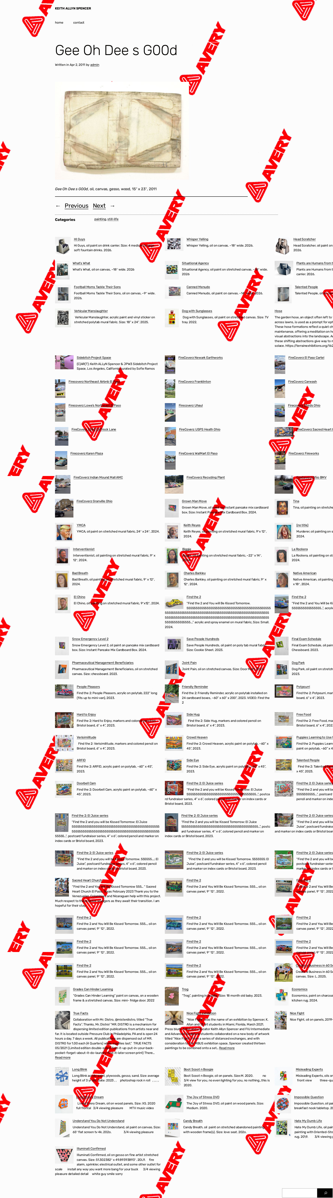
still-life (112, 219)
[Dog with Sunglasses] (172, 319)
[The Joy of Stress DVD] (174, 1104)
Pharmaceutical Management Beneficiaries (103, 663)
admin (94, 65)
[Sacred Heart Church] (62, 888)
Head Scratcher (304, 239)
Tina (296, 501)
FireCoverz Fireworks (304, 453)
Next (99, 205)
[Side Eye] (174, 766)
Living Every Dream (90, 1097)
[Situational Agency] (172, 271)
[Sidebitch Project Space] (64, 363)
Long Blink (79, 1069)
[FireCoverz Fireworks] (280, 461)
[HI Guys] (63, 247)
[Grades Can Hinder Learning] (62, 997)
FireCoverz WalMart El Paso (198, 453)
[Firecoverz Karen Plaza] (61, 461)
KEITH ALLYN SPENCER (73, 8)
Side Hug (193, 714)
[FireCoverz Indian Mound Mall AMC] (62, 485)
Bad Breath (80, 573)
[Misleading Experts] (284, 1077)
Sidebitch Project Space (94, 357)
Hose (278, 311)
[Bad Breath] (62, 581)
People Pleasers (88, 687)
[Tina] (282, 509)
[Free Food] (284, 719)
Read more (63, 1057)
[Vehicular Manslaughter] (63, 319)
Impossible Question (309, 1097)
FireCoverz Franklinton (194, 381)
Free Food (303, 714)
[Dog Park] (282, 670)
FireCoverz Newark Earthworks (200, 357)
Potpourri (303, 687)
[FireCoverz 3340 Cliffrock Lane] (61, 437)
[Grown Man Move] (172, 509)
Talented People (306, 287)
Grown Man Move (194, 501)
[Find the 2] (174, 602)
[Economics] (282, 997)
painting (100, 219)
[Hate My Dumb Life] (283, 1129)
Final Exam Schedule (306, 639)
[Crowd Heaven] (174, 743)
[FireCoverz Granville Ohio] (64, 509)
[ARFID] (64, 766)
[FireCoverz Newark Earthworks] (170, 365)
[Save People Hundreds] (174, 645)
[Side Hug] (174, 720)
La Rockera (300, 549)
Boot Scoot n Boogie (198, 1069)
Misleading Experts (309, 1069)
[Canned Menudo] (174, 292)
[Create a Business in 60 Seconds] (284, 973)
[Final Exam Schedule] (282, 647)
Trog (185, 989)
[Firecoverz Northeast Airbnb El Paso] (60, 389)
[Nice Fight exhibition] (174, 1018)
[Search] (326, 1193)
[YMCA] (64, 533)
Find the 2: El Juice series (205, 783)
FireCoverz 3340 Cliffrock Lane (94, 429)
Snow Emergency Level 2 (90, 639)
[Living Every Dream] (64, 1105)
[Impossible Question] (283, 1105)
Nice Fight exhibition (201, 1013)
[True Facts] (62, 1021)
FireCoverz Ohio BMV (311, 477)
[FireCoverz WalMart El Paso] (170, 461)
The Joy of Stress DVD (203, 1097)
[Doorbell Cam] (64, 790)
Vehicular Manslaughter (91, 311)
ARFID (81, 760)
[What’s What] (62, 271)
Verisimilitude (86, 737)
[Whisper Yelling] (174, 244)
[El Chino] (63, 605)
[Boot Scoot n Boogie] (173, 1077)
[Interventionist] (62, 557)
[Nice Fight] (281, 1021)
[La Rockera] (282, 557)
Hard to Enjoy (86, 714)
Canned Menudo (198, 287)
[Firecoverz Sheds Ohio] (280, 413)
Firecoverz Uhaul (191, 405)
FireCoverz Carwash (302, 381)
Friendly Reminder (195, 687)
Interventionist (84, 549)
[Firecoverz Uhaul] (170, 413)
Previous (76, 205)
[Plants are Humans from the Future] (284, 270)
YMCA (81, 525)
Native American (305, 573)
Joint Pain (189, 663)
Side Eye (193, 760)
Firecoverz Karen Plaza (86, 453)
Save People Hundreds (203, 639)
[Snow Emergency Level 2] (62, 647)
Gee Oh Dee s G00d (116, 50)
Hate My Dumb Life (308, 1121)
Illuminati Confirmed (91, 1148)
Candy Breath (193, 1121)
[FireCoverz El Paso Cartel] (280, 365)
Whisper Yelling (197, 239)
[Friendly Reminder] (172, 694)
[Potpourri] (284, 691)
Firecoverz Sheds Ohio (304, 405)
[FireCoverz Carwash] (280, 389)
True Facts (80, 1013)
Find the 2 (194, 597)
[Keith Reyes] (172, 533)
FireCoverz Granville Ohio (94, 501)
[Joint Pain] (172, 670)
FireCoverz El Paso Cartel (306, 357)
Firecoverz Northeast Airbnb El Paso (94, 381)
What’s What (81, 263)
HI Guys (79, 239)
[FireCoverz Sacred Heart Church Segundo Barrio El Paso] (284, 433)
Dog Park (298, 663)
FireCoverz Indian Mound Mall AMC (98, 477)
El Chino (79, 597)
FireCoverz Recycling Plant (206, 477)
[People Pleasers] (64, 692)
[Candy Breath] (172, 1129)
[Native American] (282, 581)
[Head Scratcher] (282, 247)
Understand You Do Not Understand (98, 1121)
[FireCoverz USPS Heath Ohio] (170, 437)
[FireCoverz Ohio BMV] (284, 485)
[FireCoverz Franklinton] (170, 389)
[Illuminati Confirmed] (64, 1155)
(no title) (302, 525)
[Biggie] (172, 557)
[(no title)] (284, 533)
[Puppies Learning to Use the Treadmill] (284, 743)
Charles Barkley (195, 573)
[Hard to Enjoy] (64, 720)
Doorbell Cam (86, 783)
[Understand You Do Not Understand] (62, 1129)
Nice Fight (297, 1013)
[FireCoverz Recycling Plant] (174, 485)
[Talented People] (283, 295)
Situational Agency (195, 263)
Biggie (186, 549)
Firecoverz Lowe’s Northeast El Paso (95, 405)
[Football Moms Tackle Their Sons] (63, 295)
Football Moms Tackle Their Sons (97, 287)
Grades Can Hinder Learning (93, 989)
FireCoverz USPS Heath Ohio (199, 429)
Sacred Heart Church (87, 880)
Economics (300, 989)
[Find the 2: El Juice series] (174, 789)
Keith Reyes (192, 525)
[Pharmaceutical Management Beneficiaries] (62, 670)
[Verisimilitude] (64, 743)
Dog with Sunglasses (197, 311)
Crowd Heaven (197, 737)
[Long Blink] (62, 1077)
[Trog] (172, 997)
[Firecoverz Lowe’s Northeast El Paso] (60, 413)
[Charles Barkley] (173, 581)
